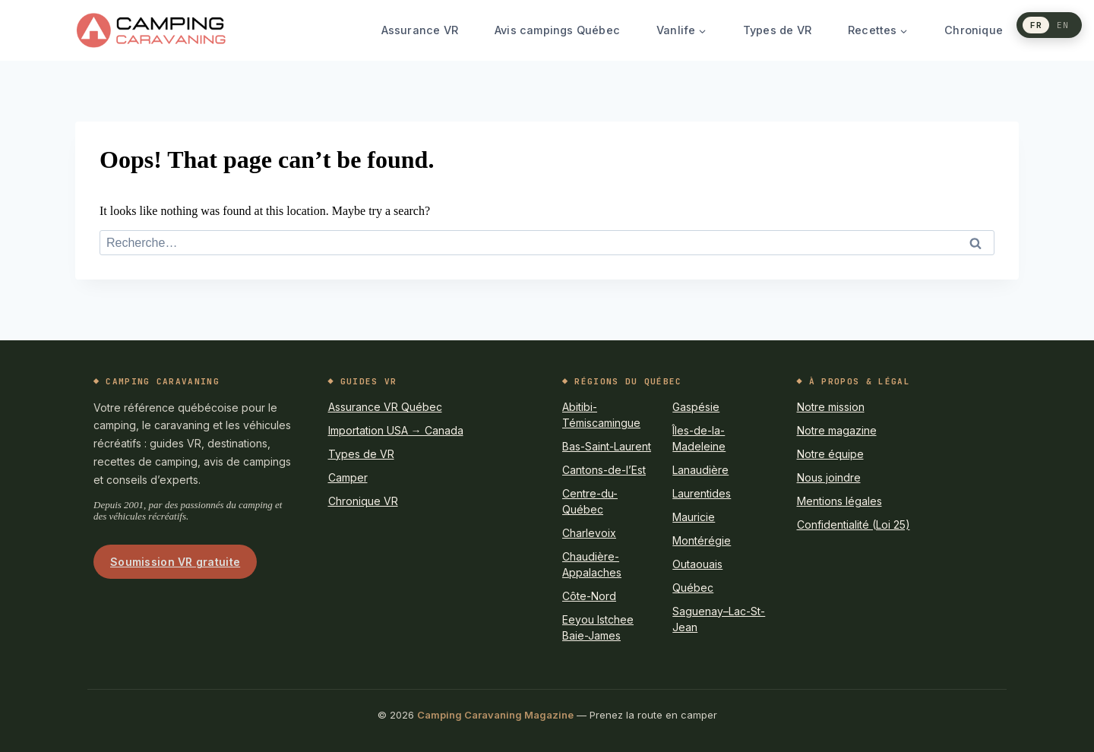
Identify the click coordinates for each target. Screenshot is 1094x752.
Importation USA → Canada (395, 430)
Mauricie (693, 516)
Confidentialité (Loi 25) (853, 524)
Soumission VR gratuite (175, 561)
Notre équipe (830, 453)
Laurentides (701, 493)
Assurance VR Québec (385, 406)
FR (1036, 24)
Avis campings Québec (557, 30)
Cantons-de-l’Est (604, 469)
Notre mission (831, 406)
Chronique (973, 30)
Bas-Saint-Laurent (606, 446)
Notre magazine (837, 430)
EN (1063, 24)
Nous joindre (829, 477)
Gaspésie (695, 406)
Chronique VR (363, 500)
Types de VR (777, 30)
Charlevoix (589, 532)
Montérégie (701, 540)
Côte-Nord (589, 595)
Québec (692, 587)
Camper (348, 477)
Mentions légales (839, 500)
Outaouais (697, 564)
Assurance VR (419, 30)
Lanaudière (700, 469)
